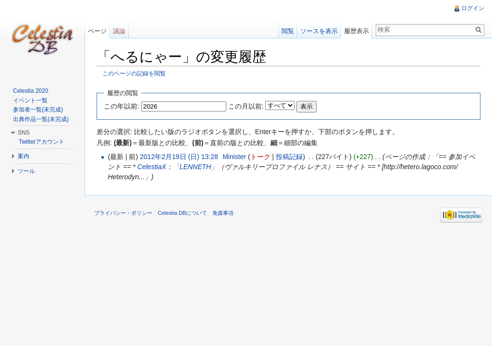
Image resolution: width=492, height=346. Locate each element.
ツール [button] (26, 171)
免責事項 (223, 213)
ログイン (472, 8)
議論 (119, 31)
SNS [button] (24, 132)
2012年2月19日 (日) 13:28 (179, 157)
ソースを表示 (319, 31)
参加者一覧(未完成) (38, 109)
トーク (260, 157)
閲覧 (288, 31)
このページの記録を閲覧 (134, 73)
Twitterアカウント (41, 141)
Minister (234, 157)
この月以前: (246, 106)
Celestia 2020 (30, 90)
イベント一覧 (30, 100)
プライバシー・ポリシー (123, 213)
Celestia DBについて (182, 213)
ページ (97, 31)
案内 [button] (23, 156)
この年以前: (121, 106)
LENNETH (195, 167)
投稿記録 (289, 157)
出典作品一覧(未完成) (41, 119)
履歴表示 (356, 31)
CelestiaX (151, 167)
